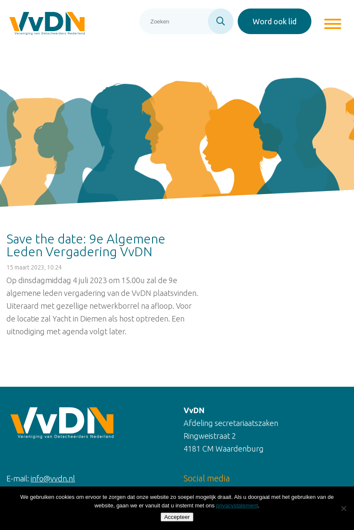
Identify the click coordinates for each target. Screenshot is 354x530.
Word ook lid (274, 21)
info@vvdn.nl (53, 478)
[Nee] (343, 508)
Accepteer (177, 517)
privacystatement (237, 505)
